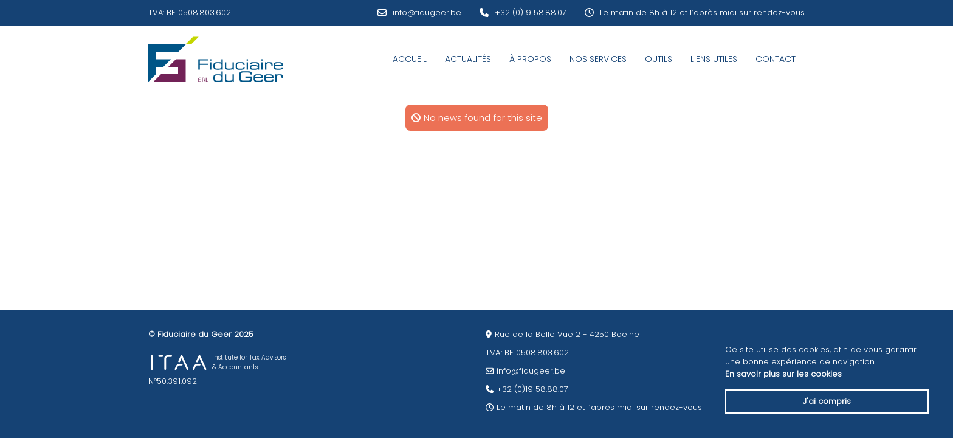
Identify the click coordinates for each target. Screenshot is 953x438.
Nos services (598, 59)
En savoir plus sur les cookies (783, 374)
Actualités (468, 59)
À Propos (530, 59)
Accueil (410, 59)
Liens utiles (713, 59)
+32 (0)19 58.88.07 (530, 12)
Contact (775, 59)
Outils (658, 59)
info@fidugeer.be (427, 12)
